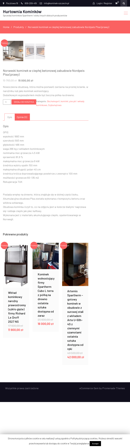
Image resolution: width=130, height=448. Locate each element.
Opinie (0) (22, 163)
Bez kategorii (53, 147)
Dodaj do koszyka (24, 148)
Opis (9, 163)
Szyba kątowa (54, 151)
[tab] (9, 163)
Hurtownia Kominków (22, 11)
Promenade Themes (113, 434)
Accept (95, 443)
